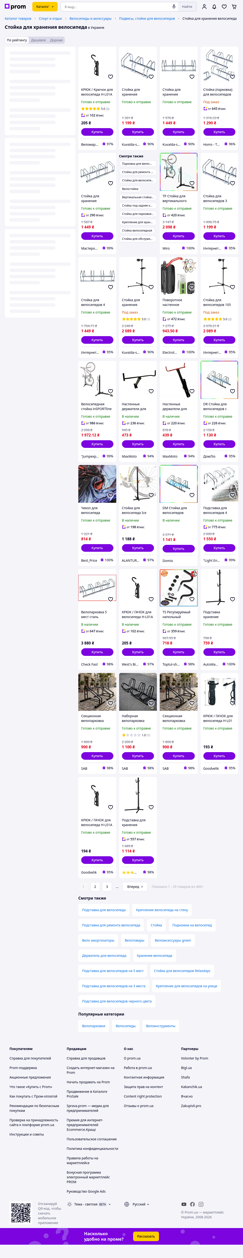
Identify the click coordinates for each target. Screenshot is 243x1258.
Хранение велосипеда (155, 969)
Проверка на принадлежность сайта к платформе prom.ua (33, 1135)
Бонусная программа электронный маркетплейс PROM (88, 1190)
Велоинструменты (160, 1039)
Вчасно (187, 1109)
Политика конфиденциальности (92, 1162)
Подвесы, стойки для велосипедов (147, 18)
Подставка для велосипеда (104, 923)
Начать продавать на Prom (88, 1095)
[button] (97, 132)
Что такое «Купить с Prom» (30, 1100)
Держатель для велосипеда (104, 969)
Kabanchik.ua (191, 1100)
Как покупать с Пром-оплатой (33, 1109)
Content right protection (143, 1109)
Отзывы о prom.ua (139, 1119)
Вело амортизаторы (98, 953)
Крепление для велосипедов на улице (186, 999)
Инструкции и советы (26, 1147)
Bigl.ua (186, 1081)
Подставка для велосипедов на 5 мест (113, 984)
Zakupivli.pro (191, 1119)
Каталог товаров (18, 18)
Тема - (86, 1217)
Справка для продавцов (86, 1071)
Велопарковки (93, 1039)
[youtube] (184, 1217)
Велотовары (135, 953)
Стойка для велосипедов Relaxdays (182, 984)
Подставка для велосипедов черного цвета (117, 1014)
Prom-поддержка (23, 1081)
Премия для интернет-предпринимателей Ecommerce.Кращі (85, 1138)
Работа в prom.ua (138, 1081)
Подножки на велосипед (192, 938)
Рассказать (146, 1249)
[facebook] (192, 1217)
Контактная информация (144, 1090)
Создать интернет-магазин (88, 1081)
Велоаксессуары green (173, 953)
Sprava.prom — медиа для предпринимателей (88, 1121)
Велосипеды (126, 1039)
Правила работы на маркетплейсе (82, 1173)
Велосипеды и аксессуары (91, 18)
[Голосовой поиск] (174, 6)
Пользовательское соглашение (92, 1152)
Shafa (185, 1090)
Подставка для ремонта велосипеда (111, 938)
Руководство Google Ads (86, 1204)
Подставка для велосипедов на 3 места (113, 999)
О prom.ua (132, 1071)
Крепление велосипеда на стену (162, 923)
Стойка (156, 938)
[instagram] (201, 1217)
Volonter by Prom (194, 1071)
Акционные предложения (30, 1090)
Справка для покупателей (30, 1071)
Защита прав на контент (143, 1100)
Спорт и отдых (50, 18)
